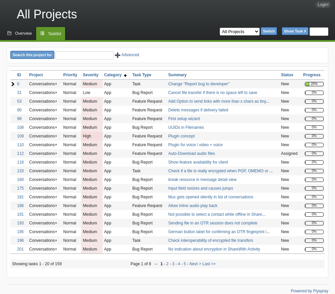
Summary (177, 75)
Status (287, 75)
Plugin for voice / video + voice (195, 144)
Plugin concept (181, 136)
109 (20, 136)
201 (20, 249)
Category (115, 75)
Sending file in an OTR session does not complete (212, 223)
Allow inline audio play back (192, 205)
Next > (195, 264)
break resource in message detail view (202, 179)
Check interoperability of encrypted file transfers (210, 240)
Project (36, 75)
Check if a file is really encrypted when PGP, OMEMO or (218, 171)
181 (20, 197)
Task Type (141, 75)
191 (20, 214)
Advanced (127, 55)
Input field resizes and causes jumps (200, 188)
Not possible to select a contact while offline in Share (215, 214)
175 (20, 188)
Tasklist (54, 33)
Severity (90, 75)
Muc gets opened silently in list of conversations (210, 197)
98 (19, 118)
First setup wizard (184, 118)
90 (19, 110)
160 (20, 179)
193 (20, 223)
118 (20, 162)
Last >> (208, 264)
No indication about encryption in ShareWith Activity (214, 249)
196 (20, 240)
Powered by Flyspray (309, 291)
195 (20, 231)
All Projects (47, 14)
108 (20, 127)
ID (19, 75)
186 (20, 205)
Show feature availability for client (198, 162)
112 (20, 153)
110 (20, 144)
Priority (70, 75)
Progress (312, 75)
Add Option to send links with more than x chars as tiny (217, 101)
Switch (269, 31)
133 (20, 171)
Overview (23, 33)
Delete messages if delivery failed (198, 110)
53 (19, 101)
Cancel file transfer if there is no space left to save (212, 92)
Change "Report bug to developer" (198, 84)
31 (19, 92)
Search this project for (32, 55)
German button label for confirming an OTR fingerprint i (217, 231)
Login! (323, 4)
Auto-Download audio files (191, 153)
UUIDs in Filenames (186, 127)
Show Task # (295, 31)
